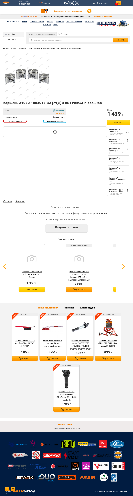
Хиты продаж (87, 308)
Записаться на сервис (103, 17)
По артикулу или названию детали (41, 34)
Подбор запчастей (12, 35)
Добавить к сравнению (54, 121)
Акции (24, 21)
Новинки (69, 308)
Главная (6, 48)
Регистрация (102, 3)
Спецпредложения (48, 308)
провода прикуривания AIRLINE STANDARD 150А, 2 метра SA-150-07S (108, 343)
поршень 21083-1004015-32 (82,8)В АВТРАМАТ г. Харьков (32, 274)
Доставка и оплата (74, 21)
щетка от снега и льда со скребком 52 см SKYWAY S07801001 (25, 343)
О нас (55, 24)
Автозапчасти (13, 21)
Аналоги (20, 201)
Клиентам (60, 21)
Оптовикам (89, 21)
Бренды (50, 21)
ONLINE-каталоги (37, 21)
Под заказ (119, 122)
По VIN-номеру (63, 34)
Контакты (47, 24)
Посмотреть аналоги (14, 121)
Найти (121, 40)
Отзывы (7, 201)
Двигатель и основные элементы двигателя (44, 48)
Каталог (13, 48)
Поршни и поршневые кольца (71, 48)
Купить (81, 289)
